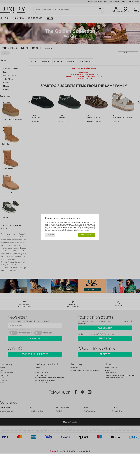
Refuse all (50, 235)
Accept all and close (86, 235)
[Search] (100, 10)
